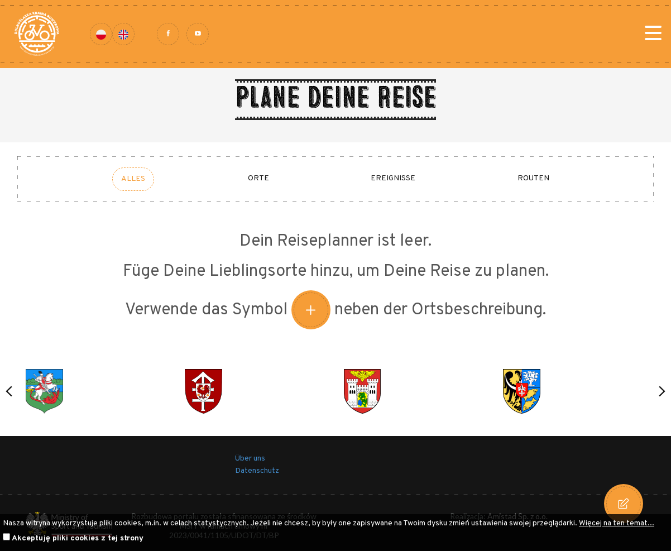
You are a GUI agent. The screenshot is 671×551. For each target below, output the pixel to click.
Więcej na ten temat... (616, 523)
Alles (133, 179)
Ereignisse (393, 178)
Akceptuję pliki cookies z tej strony (77, 538)
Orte (258, 178)
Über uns (250, 458)
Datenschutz (257, 471)
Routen (533, 178)
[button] (9, 391)
